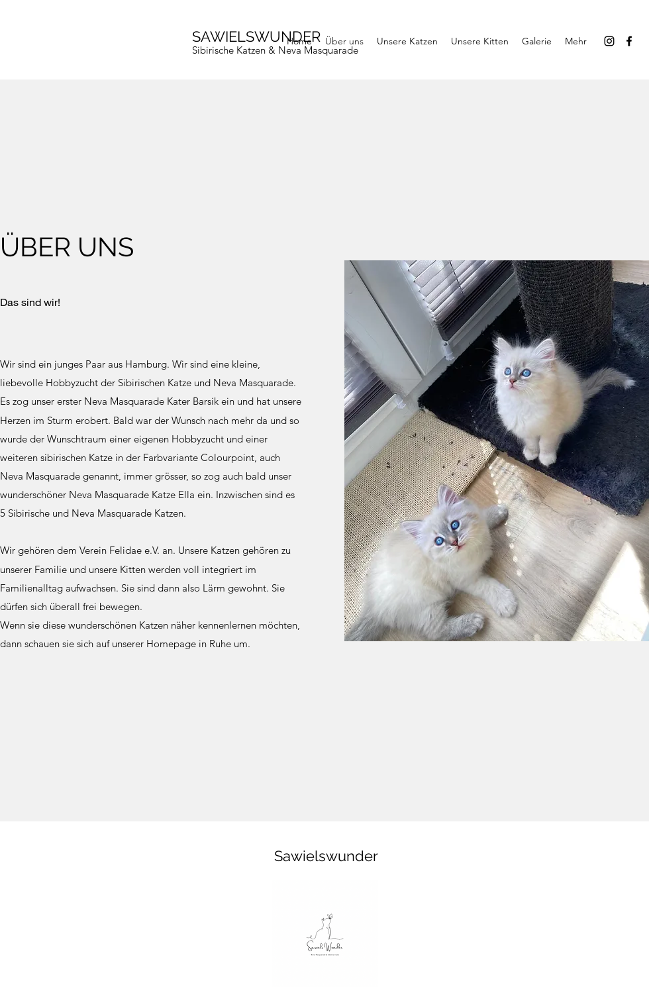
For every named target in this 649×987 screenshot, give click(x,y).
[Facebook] (629, 41)
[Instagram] (609, 41)
